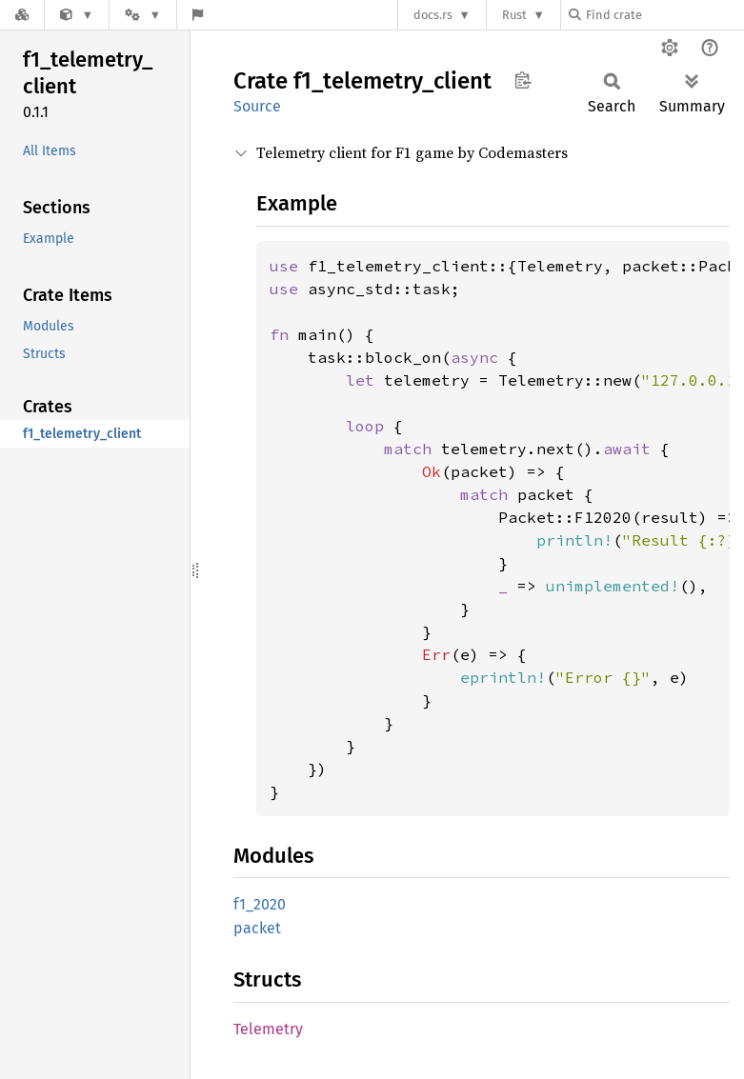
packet (257, 928)
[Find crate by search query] (664, 15)
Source (257, 106)
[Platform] (143, 15)
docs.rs (432, 15)
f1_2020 (259, 904)
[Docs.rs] (22, 15)
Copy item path (522, 80)
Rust (514, 15)
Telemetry (268, 1029)
